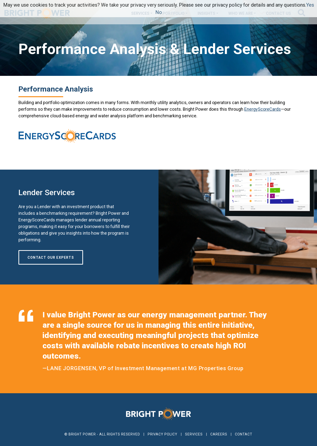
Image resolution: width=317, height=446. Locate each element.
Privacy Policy (162, 434)
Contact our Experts (51, 257)
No (158, 12)
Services (194, 434)
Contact (243, 434)
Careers (218, 434)
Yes (310, 5)
